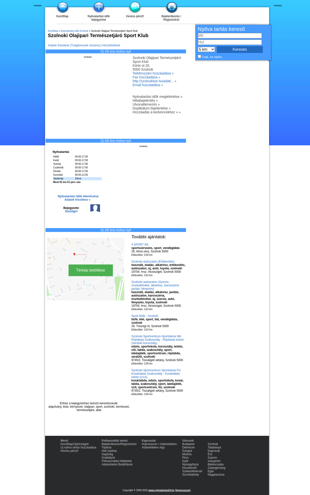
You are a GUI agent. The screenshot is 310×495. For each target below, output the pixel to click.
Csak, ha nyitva (212, 57)
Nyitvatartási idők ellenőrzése (78, 196)
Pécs (185, 457)
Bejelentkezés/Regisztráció (118, 444)
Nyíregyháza (190, 464)
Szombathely (190, 474)
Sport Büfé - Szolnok (145, 316)
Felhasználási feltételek (116, 461)
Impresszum (183, 490)
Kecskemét (189, 468)
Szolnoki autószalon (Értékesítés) (153, 261)
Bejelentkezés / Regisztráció (171, 18)
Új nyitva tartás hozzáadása (78, 447)
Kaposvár (214, 451)
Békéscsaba (216, 464)
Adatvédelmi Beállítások (116, 464)
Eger (211, 471)
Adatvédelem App (153, 447)
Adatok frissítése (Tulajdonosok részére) (74, 45)
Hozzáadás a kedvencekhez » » (157, 112)
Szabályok (108, 457)
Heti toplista (109, 451)
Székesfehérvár (192, 471)
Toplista (106, 447)
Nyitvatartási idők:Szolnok (74, 31)
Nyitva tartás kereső (221, 29)
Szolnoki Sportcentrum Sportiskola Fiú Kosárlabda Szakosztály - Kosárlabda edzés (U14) (156, 374)
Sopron (212, 457)
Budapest (188, 444)
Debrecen (188, 447)
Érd (210, 454)
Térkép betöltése (90, 270)
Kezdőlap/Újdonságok (75, 444)
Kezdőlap (62, 16)
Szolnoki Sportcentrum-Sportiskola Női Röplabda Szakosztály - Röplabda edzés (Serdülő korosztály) (158, 340)
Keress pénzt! (135, 16)
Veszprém (214, 461)
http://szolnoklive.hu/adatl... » (155, 81)
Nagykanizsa (216, 474)
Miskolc (187, 454)
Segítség (107, 454)
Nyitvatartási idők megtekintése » (157, 97)
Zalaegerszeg (216, 468)
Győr (185, 461)
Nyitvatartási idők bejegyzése (99, 18)
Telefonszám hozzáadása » (153, 73)
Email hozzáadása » (148, 85)
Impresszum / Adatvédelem (159, 444)
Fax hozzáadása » (146, 77)
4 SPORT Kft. (140, 244)
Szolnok (213, 444)
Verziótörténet (111, 45)
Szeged (187, 451)
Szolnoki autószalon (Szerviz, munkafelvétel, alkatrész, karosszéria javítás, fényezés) (155, 285)
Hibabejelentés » (145, 100)
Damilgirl (71, 211)
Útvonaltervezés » (146, 104)
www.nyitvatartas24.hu (161, 490)
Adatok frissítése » (77, 199)
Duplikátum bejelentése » (152, 108)
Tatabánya (214, 447)
